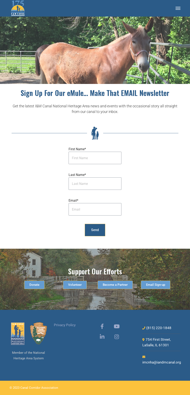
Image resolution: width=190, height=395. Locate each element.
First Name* (77, 149)
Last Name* (77, 175)
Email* (73, 200)
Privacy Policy (65, 325)
